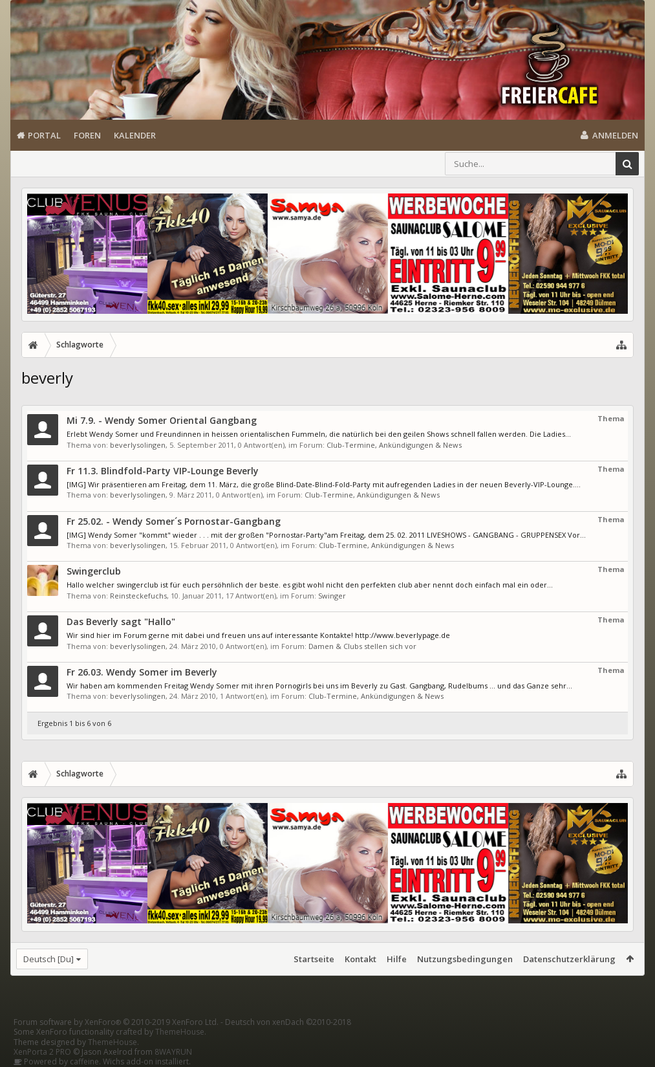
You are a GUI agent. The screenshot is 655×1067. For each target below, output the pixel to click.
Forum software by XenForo (116, 1022)
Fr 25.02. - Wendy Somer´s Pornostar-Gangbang (174, 521)
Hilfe (397, 959)
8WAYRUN (173, 1051)
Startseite (314, 959)
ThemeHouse (179, 1031)
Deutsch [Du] (48, 959)
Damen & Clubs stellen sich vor (362, 646)
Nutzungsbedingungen (465, 959)
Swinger (332, 595)
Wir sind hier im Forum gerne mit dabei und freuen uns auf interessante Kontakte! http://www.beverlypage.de (258, 635)
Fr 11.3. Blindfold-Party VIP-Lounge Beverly (163, 471)
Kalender (135, 135)
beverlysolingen (138, 445)
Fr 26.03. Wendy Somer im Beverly (142, 672)
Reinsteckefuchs (138, 595)
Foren (87, 135)
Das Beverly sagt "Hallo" (121, 621)
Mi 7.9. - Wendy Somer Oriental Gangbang (162, 420)
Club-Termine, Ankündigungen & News (394, 445)
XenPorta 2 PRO (42, 1051)
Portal (44, 135)
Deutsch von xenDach (288, 1022)
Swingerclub (94, 571)
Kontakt (360, 959)
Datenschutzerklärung (569, 959)
